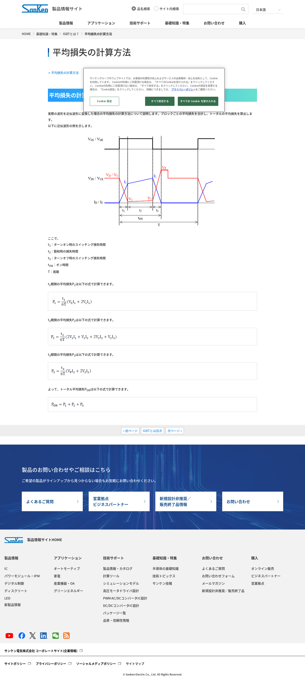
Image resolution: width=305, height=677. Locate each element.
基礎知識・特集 (177, 22)
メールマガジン (213, 583)
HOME (26, 34)
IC (6, 568)
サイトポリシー (15, 663)
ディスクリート (15, 590)
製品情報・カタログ (117, 568)
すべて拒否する (160, 101)
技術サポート (140, 22)
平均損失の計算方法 (65, 72)
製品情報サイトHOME (33, 539)
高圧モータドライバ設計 (121, 590)
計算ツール (111, 576)
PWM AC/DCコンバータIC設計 (125, 598)
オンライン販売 (262, 568)
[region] (154, 90)
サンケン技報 (162, 583)
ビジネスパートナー (266, 576)
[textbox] (212, 9)
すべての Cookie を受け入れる (198, 101)
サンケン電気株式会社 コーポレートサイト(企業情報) (40, 650)
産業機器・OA (64, 583)
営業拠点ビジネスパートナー (110, 501)
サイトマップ (135, 663)
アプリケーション (101, 22)
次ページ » (175, 430)
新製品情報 (12, 604)
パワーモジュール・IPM (22, 576)
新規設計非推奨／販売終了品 (223, 590)
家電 (57, 576)
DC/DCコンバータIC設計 (121, 605)
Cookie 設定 (104, 101)
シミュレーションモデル (121, 583)
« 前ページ (130, 430)
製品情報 (66, 22)
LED (7, 598)
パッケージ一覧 (114, 613)
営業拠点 (257, 583)
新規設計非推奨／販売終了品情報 (175, 501)
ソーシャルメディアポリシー (96, 663)
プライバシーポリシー (51, 663)
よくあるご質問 (40, 501)
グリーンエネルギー (68, 590)
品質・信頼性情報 (116, 620)
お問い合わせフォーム (218, 576)
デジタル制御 (14, 583)
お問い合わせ (214, 22)
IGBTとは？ (71, 34)
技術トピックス (163, 576)
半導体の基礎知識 (165, 568)
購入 (242, 22)
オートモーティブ (67, 568)
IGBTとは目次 (152, 430)
